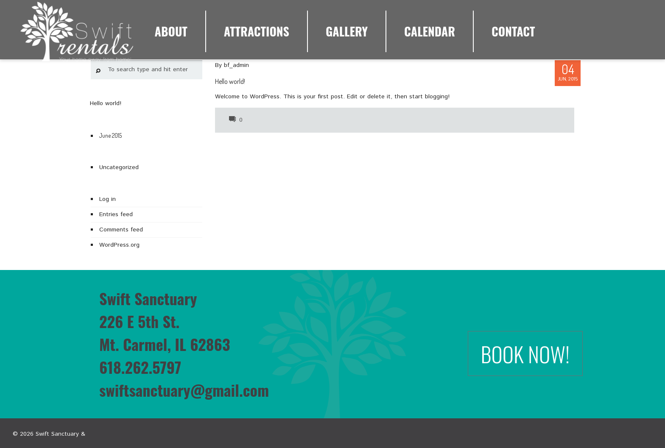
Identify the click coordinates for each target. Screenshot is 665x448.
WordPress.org (119, 245)
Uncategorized (119, 167)
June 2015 (110, 135)
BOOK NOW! (525, 353)
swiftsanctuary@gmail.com (184, 389)
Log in (107, 199)
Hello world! (230, 81)
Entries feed (116, 214)
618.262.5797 (140, 367)
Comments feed (121, 229)
